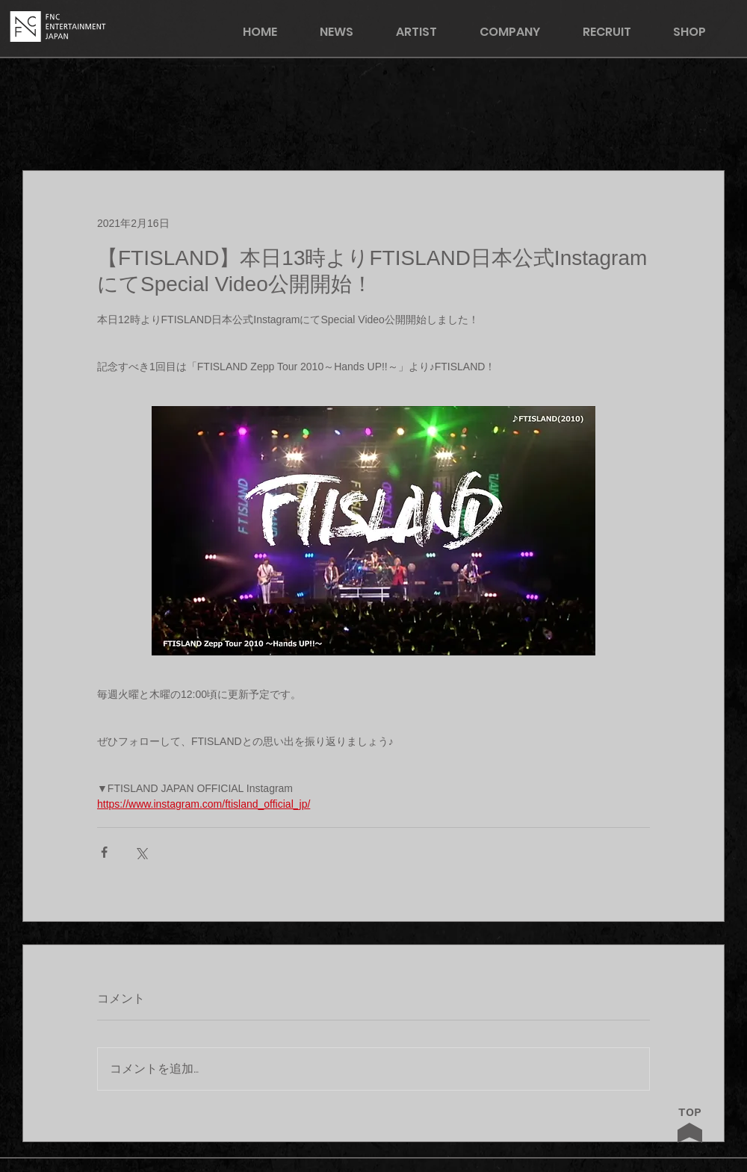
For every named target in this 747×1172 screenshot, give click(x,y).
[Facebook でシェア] (104, 852)
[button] (699, 31)
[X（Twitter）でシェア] (141, 852)
